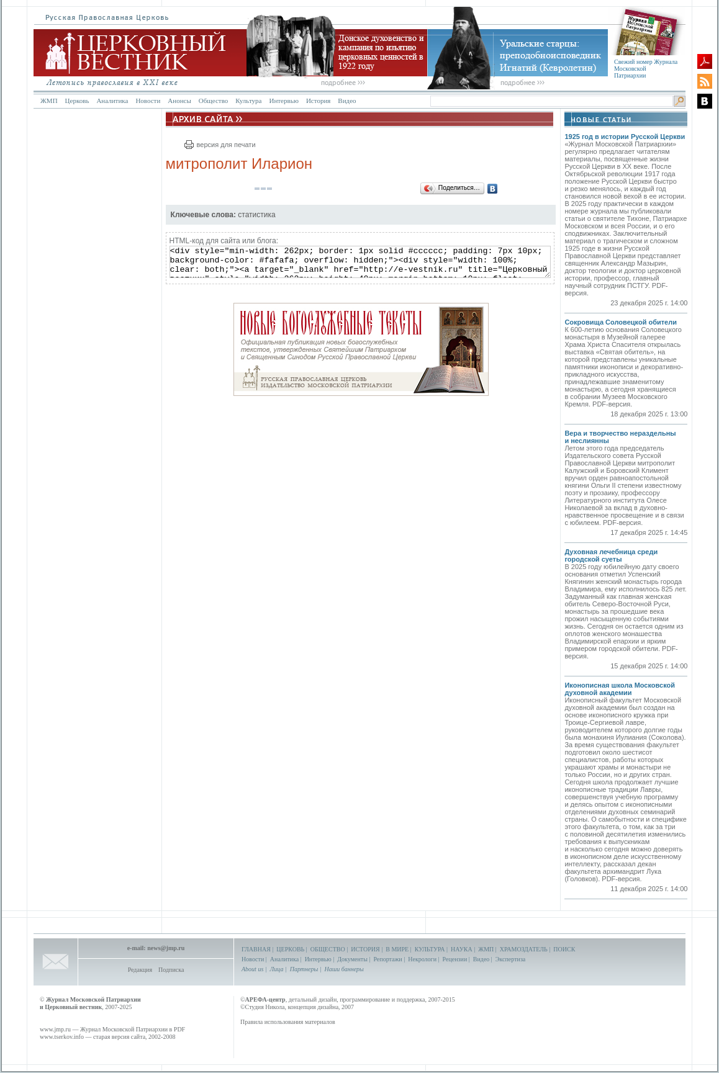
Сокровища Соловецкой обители (620, 322)
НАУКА (462, 949)
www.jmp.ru (55, 1029)
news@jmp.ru (165, 948)
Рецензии (455, 959)
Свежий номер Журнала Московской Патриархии (645, 68)
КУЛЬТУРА (430, 949)
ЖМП (49, 100)
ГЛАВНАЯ (256, 949)
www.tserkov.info (62, 1036)
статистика (256, 214)
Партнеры (304, 969)
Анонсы (179, 100)
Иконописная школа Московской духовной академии (619, 688)
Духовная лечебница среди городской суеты (611, 555)
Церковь (77, 100)
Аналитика (112, 100)
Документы (352, 959)
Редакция (140, 969)
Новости (147, 100)
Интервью (283, 100)
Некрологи (422, 959)
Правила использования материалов (287, 1021)
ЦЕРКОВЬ (290, 949)
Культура (248, 100)
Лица (277, 969)
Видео (347, 100)
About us (252, 969)
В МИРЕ (397, 949)
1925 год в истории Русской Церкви (624, 136)
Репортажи (387, 959)
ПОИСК (564, 949)
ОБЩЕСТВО (327, 949)
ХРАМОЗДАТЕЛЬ (524, 949)
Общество (213, 100)
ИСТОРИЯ (365, 949)
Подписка (171, 969)
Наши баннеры (343, 969)
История (318, 100)
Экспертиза (510, 959)
